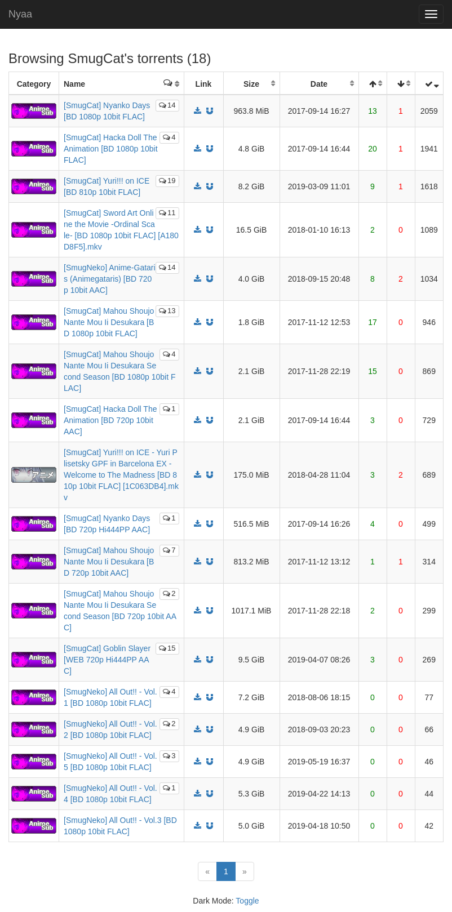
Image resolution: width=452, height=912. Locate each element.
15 (167, 648)
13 (167, 310)
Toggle (247, 900)
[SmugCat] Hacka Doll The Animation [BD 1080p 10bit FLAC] (111, 148)
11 (167, 212)
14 (167, 105)
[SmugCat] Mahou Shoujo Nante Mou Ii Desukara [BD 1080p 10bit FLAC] (109, 322)
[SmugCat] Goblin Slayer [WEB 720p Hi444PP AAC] (107, 659)
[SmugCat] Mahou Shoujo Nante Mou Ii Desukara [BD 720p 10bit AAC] (109, 561)
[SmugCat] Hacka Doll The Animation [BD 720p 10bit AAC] (110, 420)
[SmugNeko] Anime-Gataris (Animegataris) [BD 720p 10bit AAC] (110, 279)
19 (167, 180)
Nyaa (20, 14)
